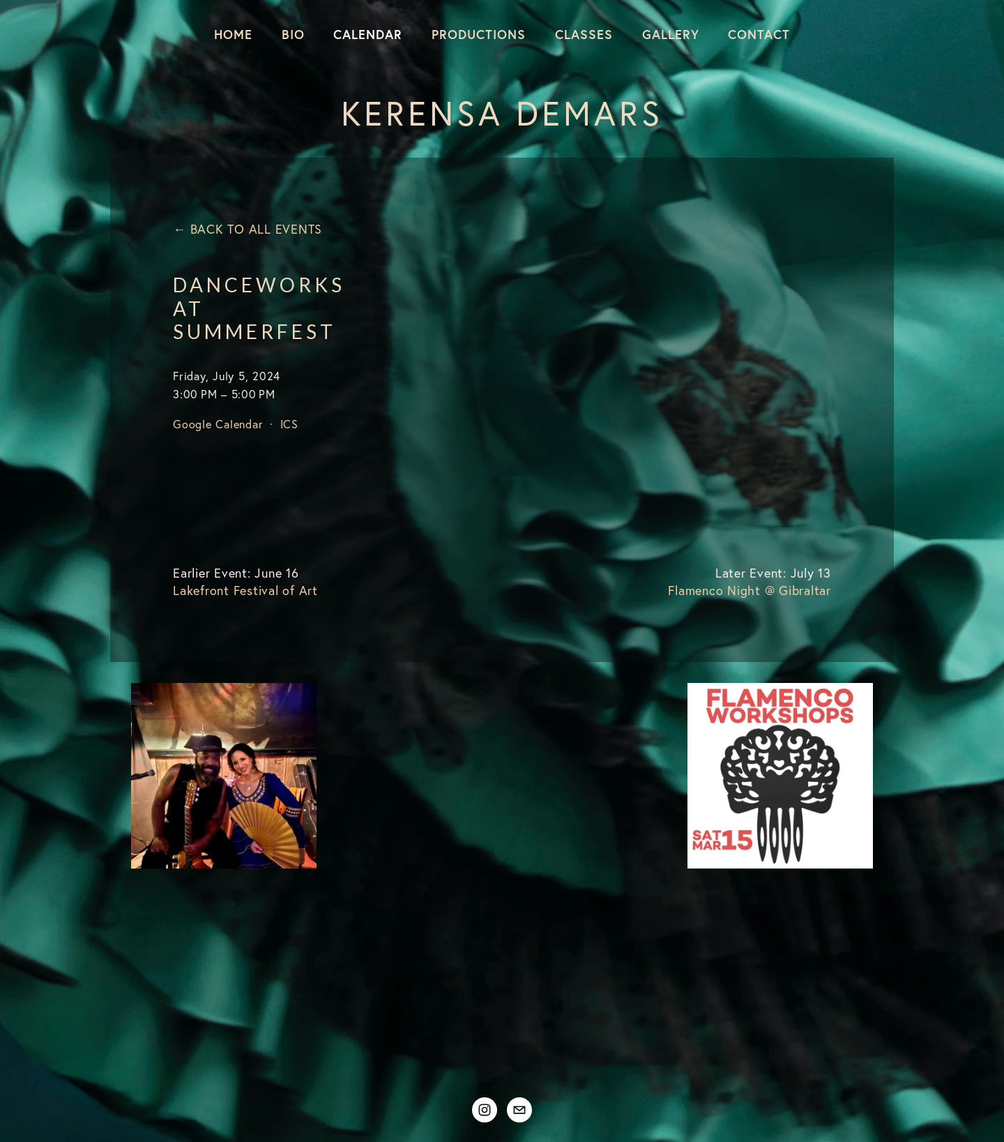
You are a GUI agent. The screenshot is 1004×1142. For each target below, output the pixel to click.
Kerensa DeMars (502, 113)
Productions (479, 34)
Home (233, 34)
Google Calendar (218, 424)
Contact (759, 34)
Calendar (367, 34)
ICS (289, 424)
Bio (293, 34)
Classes (584, 34)
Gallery (670, 34)
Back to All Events (256, 229)
